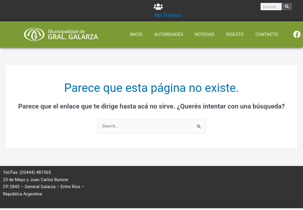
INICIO (136, 34)
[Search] (287, 6)
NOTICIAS (204, 34)
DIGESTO (235, 34)
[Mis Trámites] (158, 6)
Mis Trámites (168, 15)
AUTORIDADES (168, 34)
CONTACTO (267, 34)
